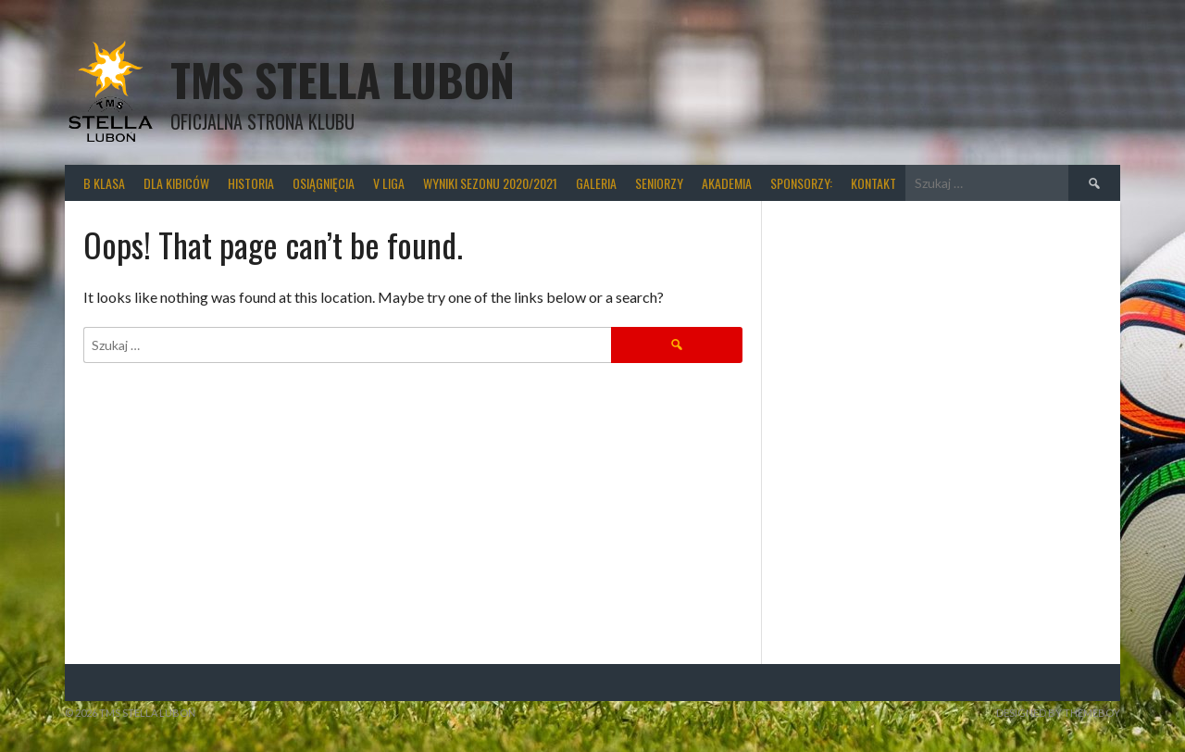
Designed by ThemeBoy (1058, 713)
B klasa (104, 183)
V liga (389, 183)
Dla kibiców (176, 183)
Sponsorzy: (801, 183)
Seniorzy (659, 183)
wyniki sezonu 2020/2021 (490, 183)
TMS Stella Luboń (342, 79)
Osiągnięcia (324, 183)
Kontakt (873, 183)
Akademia (727, 183)
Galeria (596, 183)
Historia (251, 183)
